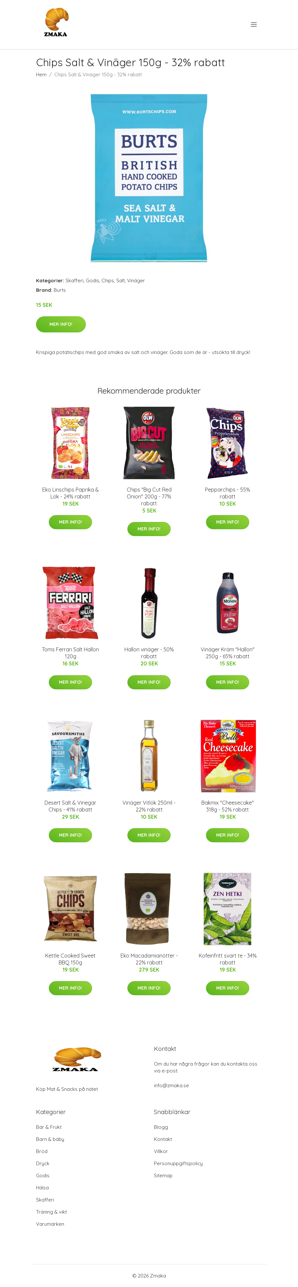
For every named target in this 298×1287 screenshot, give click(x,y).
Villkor (161, 1151)
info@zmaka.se (171, 1085)
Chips (108, 280)
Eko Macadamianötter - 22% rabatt (149, 959)
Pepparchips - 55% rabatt (227, 493)
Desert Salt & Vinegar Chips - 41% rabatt (70, 806)
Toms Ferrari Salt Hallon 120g (70, 653)
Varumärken (50, 1224)
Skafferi (74, 280)
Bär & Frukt (49, 1127)
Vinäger (136, 280)
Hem (41, 74)
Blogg (161, 1127)
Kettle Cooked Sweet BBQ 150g (70, 959)
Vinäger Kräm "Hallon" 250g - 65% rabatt (227, 653)
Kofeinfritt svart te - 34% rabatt (228, 959)
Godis (92, 280)
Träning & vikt (51, 1212)
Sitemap (163, 1175)
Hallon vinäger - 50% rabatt (149, 653)
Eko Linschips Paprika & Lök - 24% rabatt (70, 493)
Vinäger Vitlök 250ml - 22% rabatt (149, 806)
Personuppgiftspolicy (178, 1163)
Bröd (41, 1151)
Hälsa (42, 1187)
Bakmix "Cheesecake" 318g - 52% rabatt (227, 806)
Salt (120, 280)
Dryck (42, 1163)
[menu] (254, 24)
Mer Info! (60, 324)
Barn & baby (50, 1139)
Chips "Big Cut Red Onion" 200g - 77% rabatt (149, 496)
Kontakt (163, 1139)
